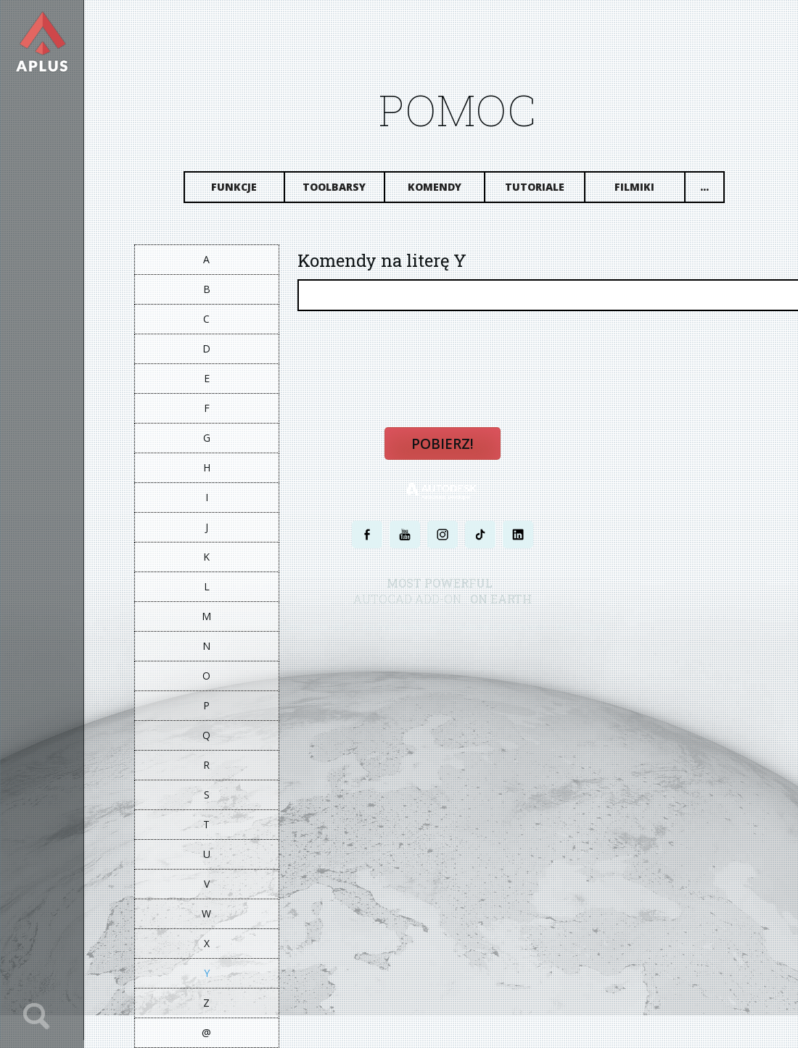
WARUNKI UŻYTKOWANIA (503, 627)
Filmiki (635, 187)
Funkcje (235, 187)
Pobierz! (442, 443)
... (704, 187)
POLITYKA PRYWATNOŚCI (406, 627)
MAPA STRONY (582, 627)
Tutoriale (534, 187)
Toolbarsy (334, 187)
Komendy (434, 187)
